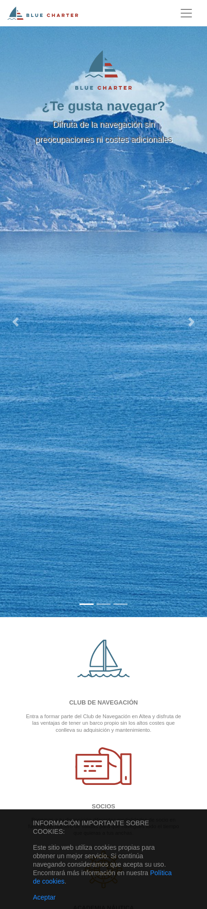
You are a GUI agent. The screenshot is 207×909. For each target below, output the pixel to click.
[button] (15, 321)
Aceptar (44, 897)
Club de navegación (103, 702)
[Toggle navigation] (186, 13)
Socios (103, 806)
